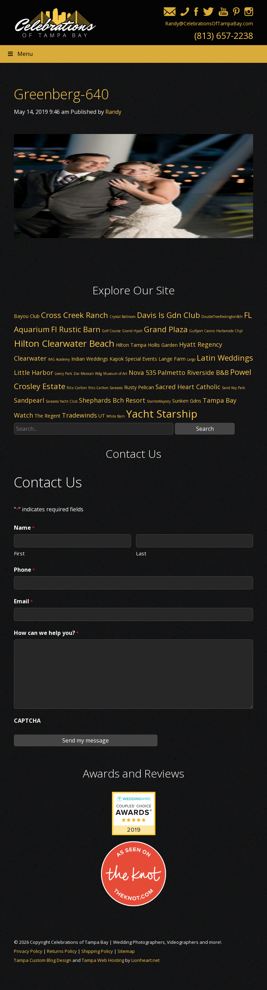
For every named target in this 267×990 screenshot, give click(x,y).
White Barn (115, 416)
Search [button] (205, 429)
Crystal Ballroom (123, 316)
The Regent (47, 415)
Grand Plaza (166, 329)
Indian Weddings (89, 358)
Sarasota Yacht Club (62, 401)
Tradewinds (79, 415)
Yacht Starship (161, 413)
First (19, 553)
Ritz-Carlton (77, 387)
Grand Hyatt (132, 330)
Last (141, 553)
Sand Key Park (233, 387)
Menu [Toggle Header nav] (20, 54)
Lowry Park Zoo (67, 373)
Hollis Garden (163, 345)
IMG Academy (59, 359)
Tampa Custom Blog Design (42, 960)
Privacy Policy (28, 951)
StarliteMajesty (159, 401)
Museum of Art (115, 373)
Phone (24, 570)
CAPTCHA (27, 720)
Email (23, 601)
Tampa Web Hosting (103, 960)
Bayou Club (27, 316)
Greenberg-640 (61, 93)
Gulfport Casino (202, 330)
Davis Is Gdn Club (168, 315)
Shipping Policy (97, 951)
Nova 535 (142, 372)
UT (101, 415)
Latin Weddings (225, 357)
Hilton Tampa (131, 345)
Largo (191, 359)
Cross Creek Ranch (74, 315)
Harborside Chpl (229, 330)
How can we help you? (46, 633)
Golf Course (111, 330)
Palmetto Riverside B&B (193, 372)
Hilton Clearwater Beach (64, 343)
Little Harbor (33, 372)
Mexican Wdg (91, 373)
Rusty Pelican (139, 387)
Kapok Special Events (133, 358)
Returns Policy (62, 951)
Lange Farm (172, 358)
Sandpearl (29, 400)
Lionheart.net (145, 960)
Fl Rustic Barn (75, 329)
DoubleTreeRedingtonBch (222, 316)
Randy (113, 112)
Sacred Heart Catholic (187, 387)
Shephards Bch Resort (112, 400)
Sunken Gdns (186, 400)
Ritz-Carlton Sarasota (105, 387)
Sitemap (126, 951)
